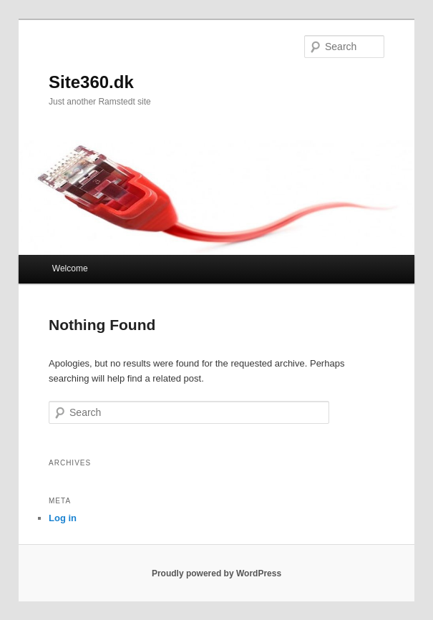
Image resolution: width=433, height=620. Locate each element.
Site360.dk (91, 82)
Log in (63, 518)
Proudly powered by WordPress (216, 573)
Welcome (70, 268)
